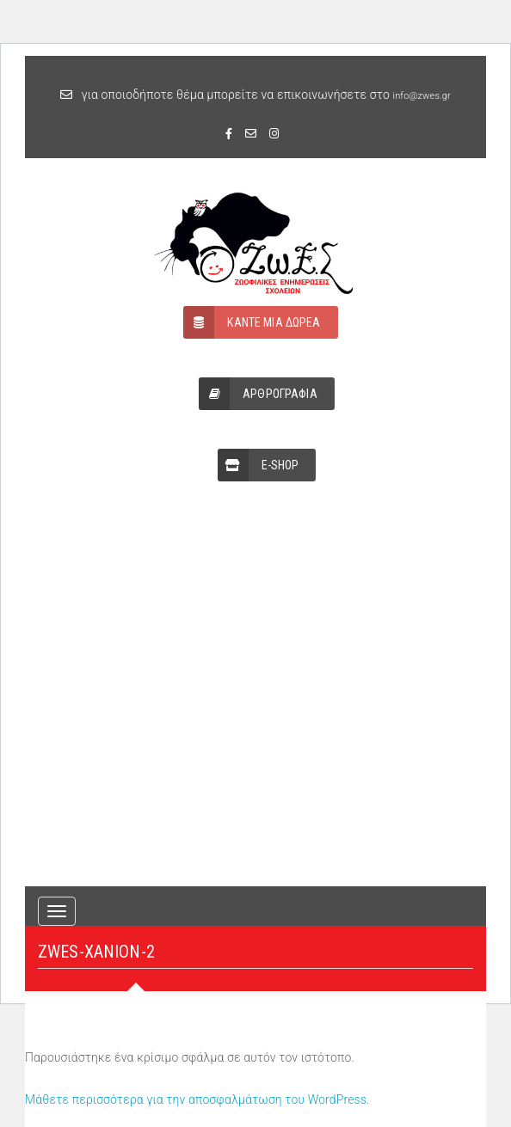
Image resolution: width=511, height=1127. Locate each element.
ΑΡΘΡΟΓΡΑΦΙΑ (258, 393)
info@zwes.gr (422, 95)
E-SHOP (258, 465)
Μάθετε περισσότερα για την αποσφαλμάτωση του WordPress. (197, 1099)
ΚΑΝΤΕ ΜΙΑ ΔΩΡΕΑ (251, 322)
